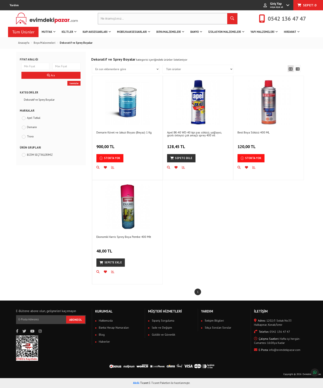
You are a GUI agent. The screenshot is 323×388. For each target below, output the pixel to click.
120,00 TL (247, 144)
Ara (51, 75)
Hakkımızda (105, 320)
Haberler (104, 341)
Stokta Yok (109, 158)
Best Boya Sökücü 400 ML (254, 132)
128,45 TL (176, 144)
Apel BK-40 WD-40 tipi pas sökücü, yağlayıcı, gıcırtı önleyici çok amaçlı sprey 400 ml (194, 134)
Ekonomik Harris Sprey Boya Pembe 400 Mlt (123, 237)
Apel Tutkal (33, 118)
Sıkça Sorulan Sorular (217, 327)
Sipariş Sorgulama (162, 320)
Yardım (14, 5)
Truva (30, 136)
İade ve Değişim (161, 327)
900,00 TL (106, 144)
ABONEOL (75, 320)
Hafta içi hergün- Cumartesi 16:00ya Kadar (277, 341)
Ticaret (140, 383)
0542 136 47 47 (272, 332)
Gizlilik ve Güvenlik (163, 334)
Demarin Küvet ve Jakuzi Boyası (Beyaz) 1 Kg (124, 132)
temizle (73, 83)
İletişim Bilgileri (214, 320)
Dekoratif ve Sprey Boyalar (39, 99)
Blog (101, 334)
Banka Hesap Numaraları (113, 327)
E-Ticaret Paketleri (159, 383)
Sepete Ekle (181, 158)
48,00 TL (104, 249)
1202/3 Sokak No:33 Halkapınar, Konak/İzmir (273, 323)
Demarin (32, 127)
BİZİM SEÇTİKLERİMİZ (40, 155)
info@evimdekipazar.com (277, 350)
